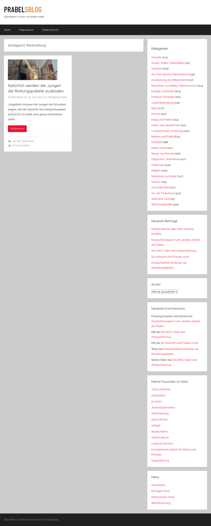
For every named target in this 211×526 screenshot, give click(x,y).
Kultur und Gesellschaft (165, 125)
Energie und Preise (162, 91)
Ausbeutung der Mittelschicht (169, 80)
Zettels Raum (160, 437)
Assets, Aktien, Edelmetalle (167, 63)
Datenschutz (50, 29)
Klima (154, 108)
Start (7, 29)
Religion (156, 170)
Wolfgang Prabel (57, 97)
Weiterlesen (17, 128)
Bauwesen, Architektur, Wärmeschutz (174, 85)
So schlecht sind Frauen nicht (170, 256)
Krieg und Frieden (162, 119)
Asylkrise (156, 68)
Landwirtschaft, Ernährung (167, 131)
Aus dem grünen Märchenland (169, 74)
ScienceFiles (159, 419)
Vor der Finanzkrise (23, 141)
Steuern (156, 181)
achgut (155, 425)
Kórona (155, 113)
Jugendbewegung (162, 102)
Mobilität (156, 142)
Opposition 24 (160, 460)
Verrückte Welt (160, 187)
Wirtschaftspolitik (161, 204)
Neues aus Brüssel (162, 153)
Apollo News (159, 431)
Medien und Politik (162, 136)
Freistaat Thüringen (163, 96)
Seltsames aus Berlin (164, 176)
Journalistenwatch (163, 407)
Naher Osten (158, 148)
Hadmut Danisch (162, 443)
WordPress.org (161, 503)
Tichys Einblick (160, 389)
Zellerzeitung (160, 413)
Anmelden (158, 485)
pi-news (156, 401)
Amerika (156, 57)
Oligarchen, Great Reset (165, 159)
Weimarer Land (160, 198)
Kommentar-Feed (162, 497)
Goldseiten (158, 395)
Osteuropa (157, 164)
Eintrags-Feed (160, 491)
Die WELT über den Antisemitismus (173, 250)
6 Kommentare (21, 145)
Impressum (26, 29)
